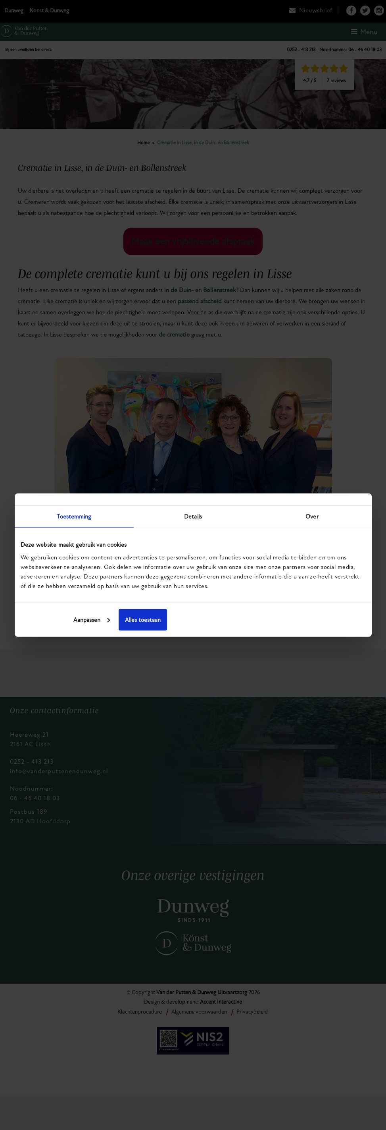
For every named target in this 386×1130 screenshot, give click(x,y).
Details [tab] (193, 516)
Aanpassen (192, 619)
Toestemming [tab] (74, 516)
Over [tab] (311, 516)
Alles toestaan (308, 619)
